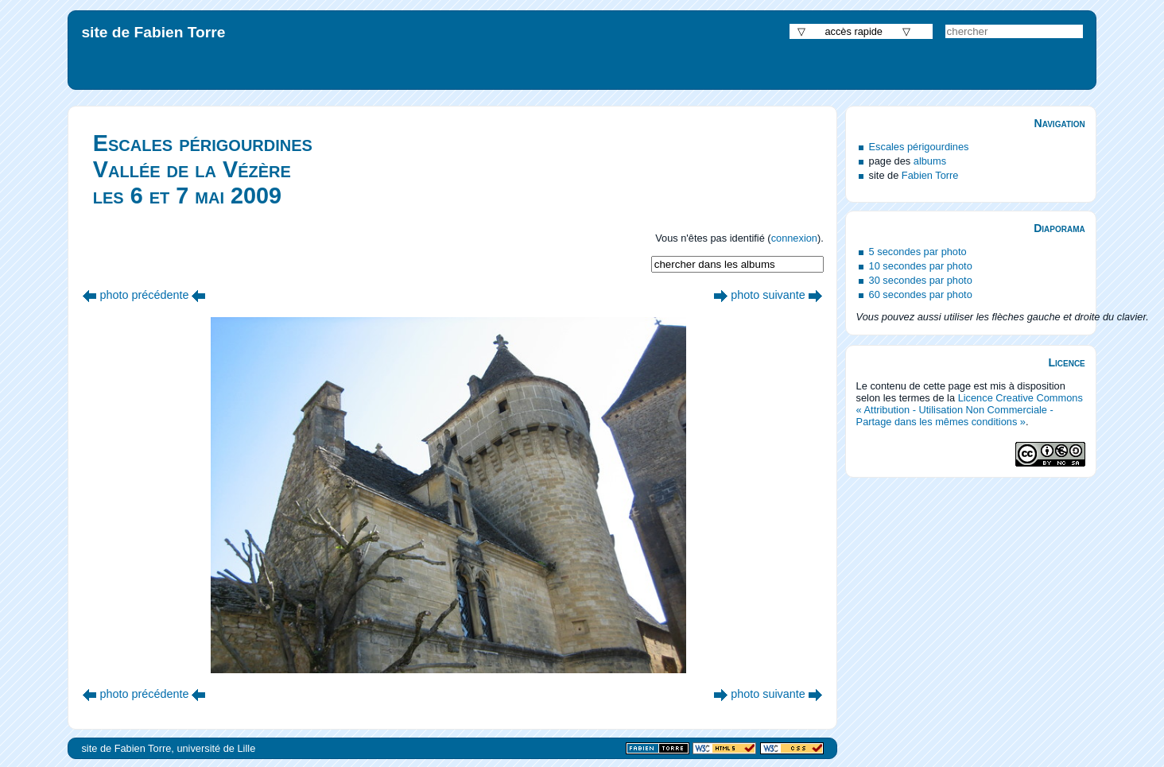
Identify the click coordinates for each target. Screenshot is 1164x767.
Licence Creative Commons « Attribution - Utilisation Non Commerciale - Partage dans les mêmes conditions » (969, 410)
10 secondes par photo (920, 266)
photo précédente (143, 295)
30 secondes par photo (920, 280)
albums (930, 161)
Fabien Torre (930, 175)
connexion (794, 238)
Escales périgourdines (919, 147)
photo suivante (768, 295)
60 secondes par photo (920, 294)
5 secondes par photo (918, 252)
